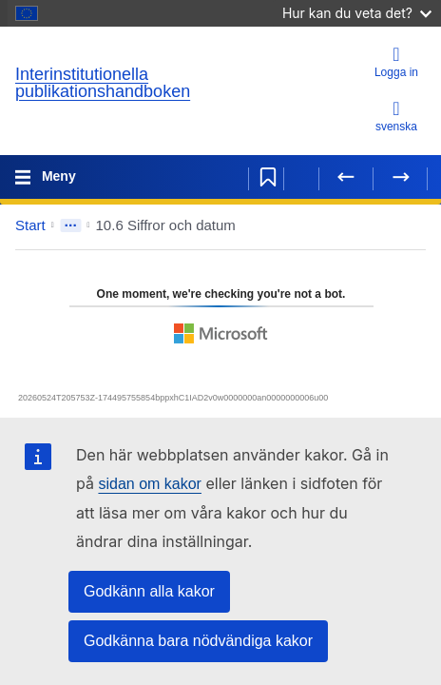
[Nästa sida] (400, 177)
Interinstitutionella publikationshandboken (102, 83)
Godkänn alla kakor (149, 591)
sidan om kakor (149, 484)
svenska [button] (396, 116)
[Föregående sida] (346, 177)
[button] (381, 225)
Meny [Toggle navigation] (57, 176)
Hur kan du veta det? (356, 13)
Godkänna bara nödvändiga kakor (198, 641)
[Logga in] (396, 63)
